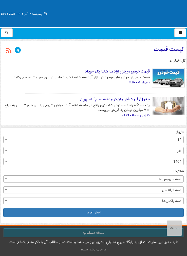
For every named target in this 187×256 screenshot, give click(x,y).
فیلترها (179, 171)
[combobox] (93, 139)
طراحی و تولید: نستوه (93, 249)
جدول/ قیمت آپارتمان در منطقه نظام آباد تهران (115, 99)
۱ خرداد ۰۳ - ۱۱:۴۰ (139, 82)
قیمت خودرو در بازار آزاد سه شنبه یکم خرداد (117, 71)
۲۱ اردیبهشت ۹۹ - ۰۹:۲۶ (136, 115)
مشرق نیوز (148, 12)
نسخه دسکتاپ (93, 232)
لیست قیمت (169, 49)
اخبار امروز (93, 212)
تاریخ (180, 132)
